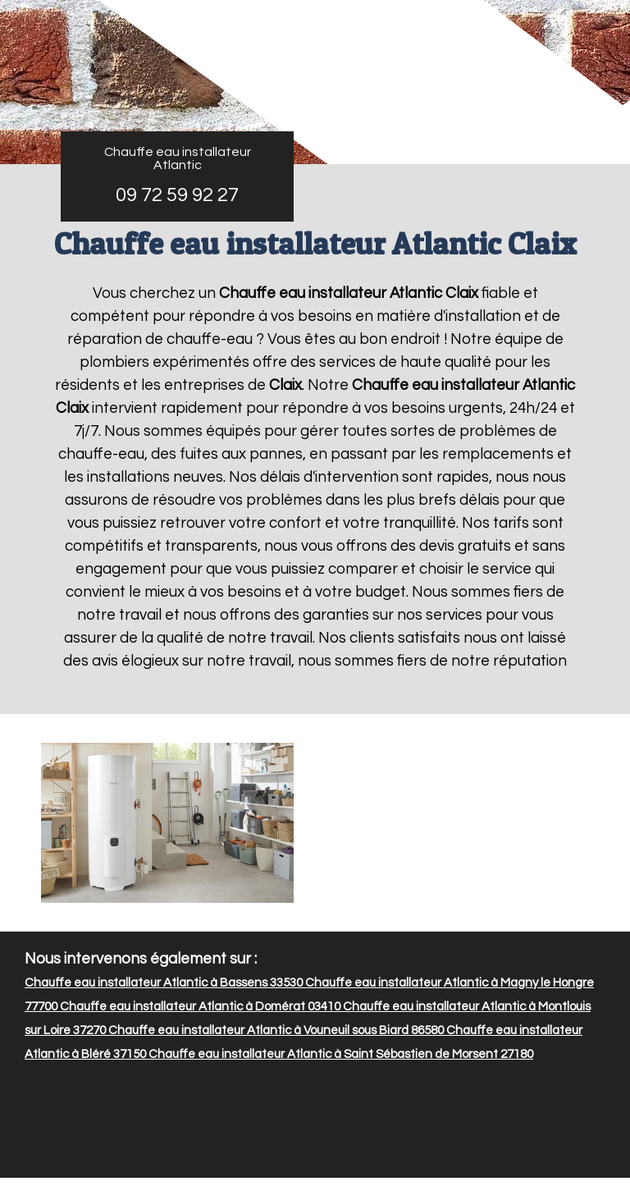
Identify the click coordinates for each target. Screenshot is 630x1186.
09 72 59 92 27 (177, 195)
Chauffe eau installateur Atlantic (177, 158)
